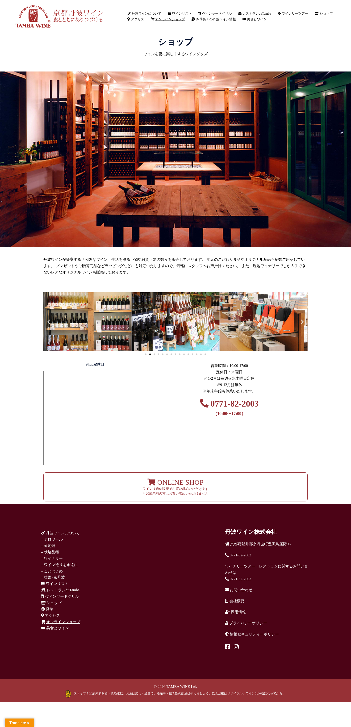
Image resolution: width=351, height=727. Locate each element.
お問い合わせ (238, 590)
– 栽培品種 (50, 552)
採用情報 (235, 612)
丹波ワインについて (144, 13)
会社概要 (234, 601)
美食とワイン (254, 19)
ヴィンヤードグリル (215, 13)
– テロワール (52, 539)
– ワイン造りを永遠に (59, 565)
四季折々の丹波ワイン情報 (214, 19)
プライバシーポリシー (246, 623)
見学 (47, 609)
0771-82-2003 (229, 407)
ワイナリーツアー (293, 13)
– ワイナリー (52, 558)
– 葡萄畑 (48, 546)
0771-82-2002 (238, 555)
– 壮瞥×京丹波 (53, 577)
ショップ (324, 13)
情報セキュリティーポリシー (252, 634)
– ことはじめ (52, 571)
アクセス (135, 19)
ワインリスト (180, 13)
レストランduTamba (254, 13)
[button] (49, 321)
